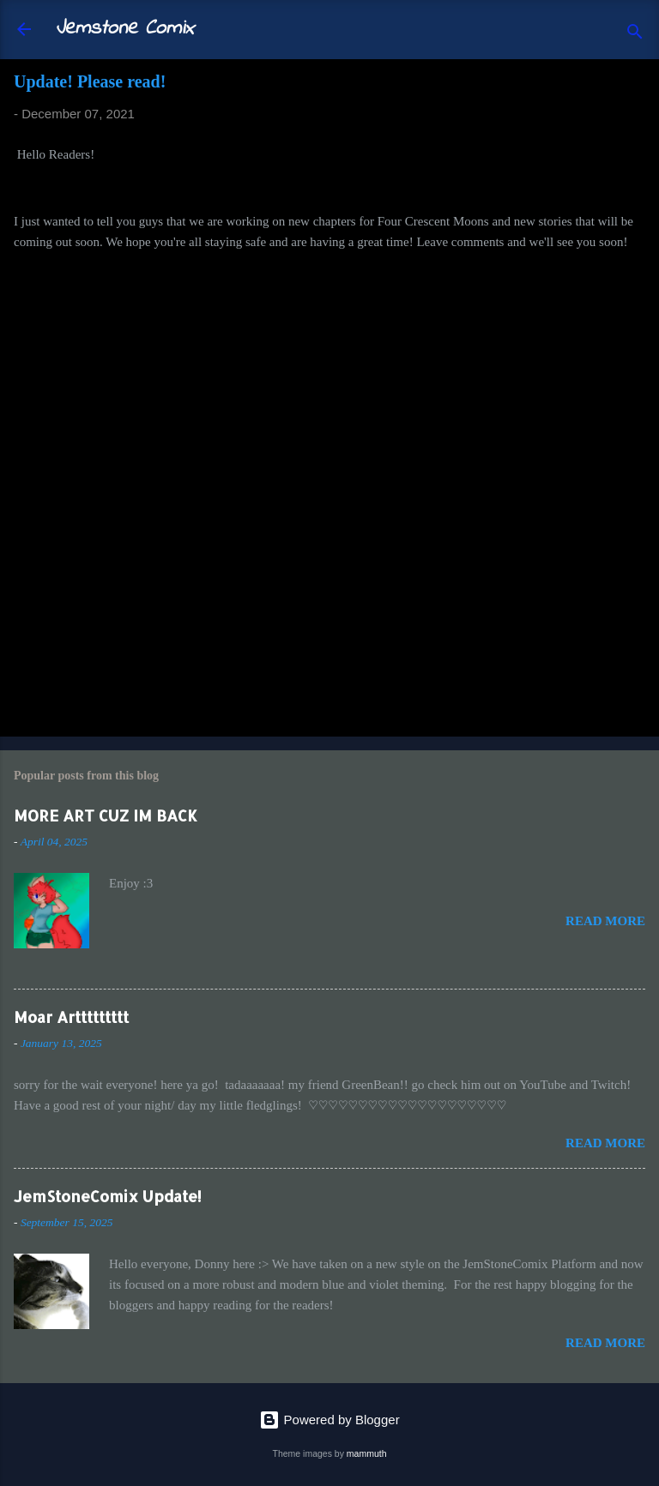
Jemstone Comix (124, 29)
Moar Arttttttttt (71, 1016)
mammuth (367, 1453)
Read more (605, 921)
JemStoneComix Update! (108, 1196)
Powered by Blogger (329, 1419)
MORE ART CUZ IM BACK (105, 815)
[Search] (635, 35)
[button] (635, 86)
